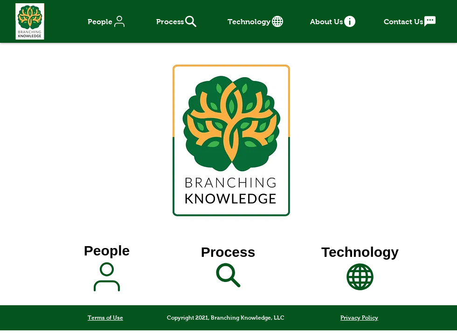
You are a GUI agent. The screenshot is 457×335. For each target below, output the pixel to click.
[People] (107, 21)
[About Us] (333, 21)
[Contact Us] (410, 21)
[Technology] (256, 21)
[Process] (176, 21)
